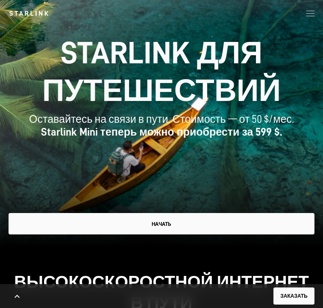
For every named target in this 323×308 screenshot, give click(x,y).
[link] (29, 13)
